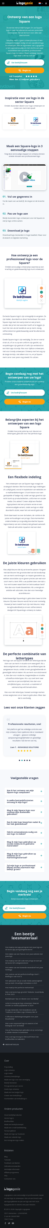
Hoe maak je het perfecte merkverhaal (19, 987)
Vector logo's (9, 1118)
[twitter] (9, 1224)
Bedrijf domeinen (10, 1083)
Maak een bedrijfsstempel (13, 1124)
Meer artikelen (12, 1044)
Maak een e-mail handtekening (15, 1128)
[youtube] (13, 1224)
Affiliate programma (11, 1172)
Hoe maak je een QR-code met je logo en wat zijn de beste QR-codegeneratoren (23, 962)
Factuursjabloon (10, 1131)
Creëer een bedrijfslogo (13, 1095)
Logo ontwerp (9, 1070)
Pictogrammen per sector (13, 1086)
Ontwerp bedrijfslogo (12, 1076)
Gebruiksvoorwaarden (12, 1166)
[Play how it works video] (24, 177)
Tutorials (7, 1160)
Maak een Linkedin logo (12, 1137)
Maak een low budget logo (13, 1092)
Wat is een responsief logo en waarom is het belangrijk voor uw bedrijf (21, 1024)
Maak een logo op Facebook (14, 1134)
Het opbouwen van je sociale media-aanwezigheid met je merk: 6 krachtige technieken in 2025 (23, 982)
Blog (6, 1157)
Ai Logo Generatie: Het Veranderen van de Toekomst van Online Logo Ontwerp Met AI (21, 1011)
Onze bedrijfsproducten (13, 1115)
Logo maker (8, 1073)
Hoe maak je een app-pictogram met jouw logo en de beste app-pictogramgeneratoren (23, 948)
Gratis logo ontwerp (11, 1089)
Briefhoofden (9, 1121)
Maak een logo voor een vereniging (17, 1080)
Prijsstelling (8, 1067)
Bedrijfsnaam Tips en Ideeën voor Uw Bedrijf (21, 999)
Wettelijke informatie (11, 1169)
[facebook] (5, 1224)
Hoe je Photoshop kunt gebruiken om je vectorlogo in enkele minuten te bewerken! (24, 1031)
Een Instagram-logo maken (14, 1140)
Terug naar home (25, 3)
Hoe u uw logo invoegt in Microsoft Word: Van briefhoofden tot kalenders (22, 1038)
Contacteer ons (9, 1179)
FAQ (5, 1176)
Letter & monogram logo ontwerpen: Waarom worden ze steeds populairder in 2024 (22, 1004)
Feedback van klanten (12, 1163)
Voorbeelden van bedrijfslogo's (15, 1099)
